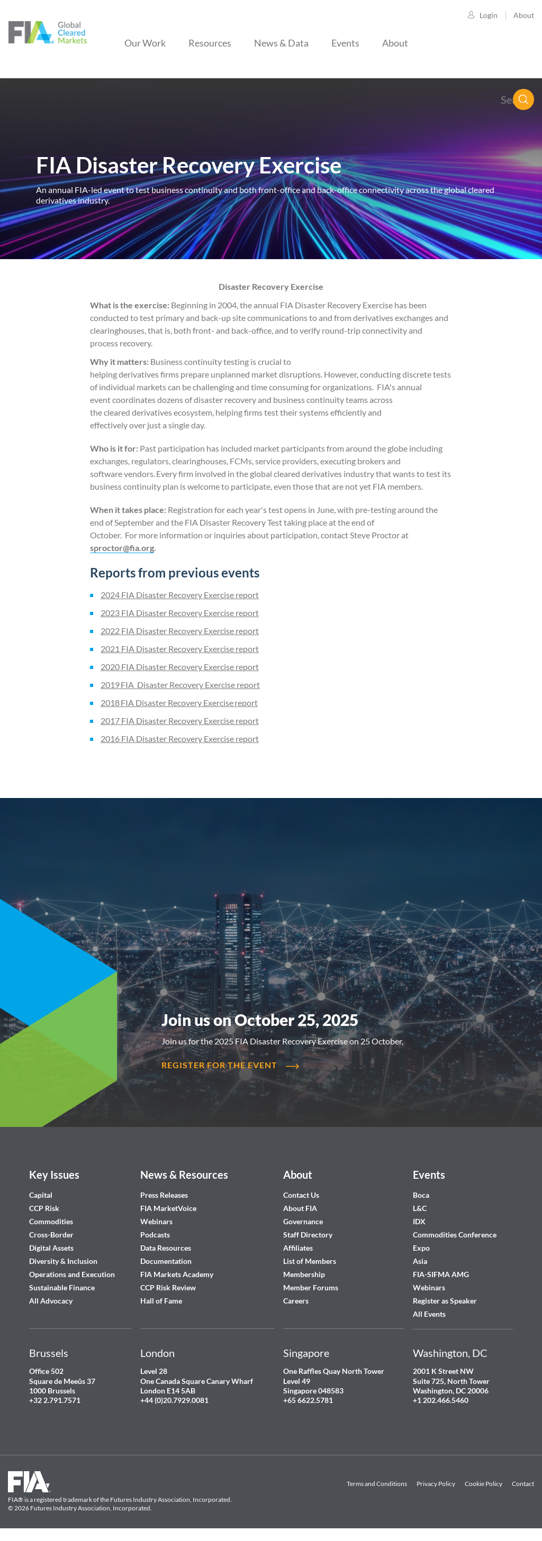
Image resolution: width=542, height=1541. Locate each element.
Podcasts (155, 1234)
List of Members (309, 1260)
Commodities (51, 1221)
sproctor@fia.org (122, 548)
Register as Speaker (445, 1300)
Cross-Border (52, 1234)
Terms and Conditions (377, 1484)
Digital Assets (51, 1247)
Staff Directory (307, 1234)
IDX (419, 1221)
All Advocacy (51, 1300)
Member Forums (310, 1287)
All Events (429, 1313)
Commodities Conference (454, 1234)
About (523, 15)
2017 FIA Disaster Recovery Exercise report (180, 721)
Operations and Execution (72, 1274)
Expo (421, 1247)
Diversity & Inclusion (63, 1260)
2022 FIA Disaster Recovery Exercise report (180, 631)
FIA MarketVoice (168, 1208)
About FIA (300, 1208)
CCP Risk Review (168, 1287)
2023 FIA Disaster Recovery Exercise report (180, 613)
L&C (420, 1208)
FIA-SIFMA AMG (441, 1274)
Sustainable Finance (62, 1287)
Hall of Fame (161, 1300)
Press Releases (164, 1194)
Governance (303, 1221)
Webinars (156, 1221)
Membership (304, 1274)
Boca (421, 1194)
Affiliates (298, 1247)
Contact (523, 1484)
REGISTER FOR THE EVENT (219, 1065)
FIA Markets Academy (176, 1274)
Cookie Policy (483, 1484)
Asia (420, 1260)
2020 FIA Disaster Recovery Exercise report (180, 667)
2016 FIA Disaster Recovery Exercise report (180, 738)
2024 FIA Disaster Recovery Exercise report (180, 595)
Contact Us (301, 1194)
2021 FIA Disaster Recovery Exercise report (180, 649)
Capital (40, 1194)
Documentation (166, 1260)
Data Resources (165, 1247)
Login (489, 15)
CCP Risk (44, 1208)
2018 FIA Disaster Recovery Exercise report (179, 703)
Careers (296, 1300)
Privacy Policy (436, 1484)
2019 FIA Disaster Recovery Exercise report (180, 685)
